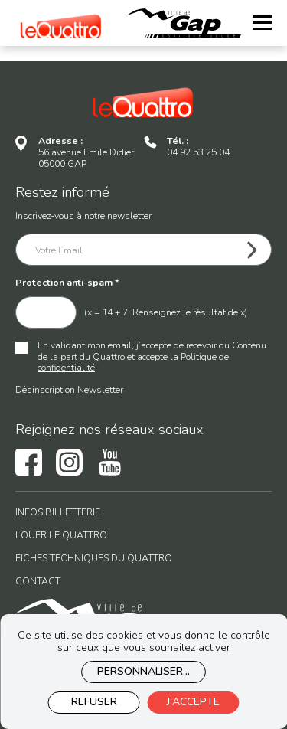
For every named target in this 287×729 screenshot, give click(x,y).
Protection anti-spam (67, 283)
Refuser (94, 702)
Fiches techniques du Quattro (93, 558)
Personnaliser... (143, 671)
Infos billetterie (57, 512)
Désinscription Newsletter (69, 389)
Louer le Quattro (61, 535)
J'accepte (193, 702)
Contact (37, 581)
